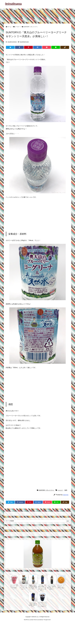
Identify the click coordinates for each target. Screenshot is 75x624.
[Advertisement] (37, 15)
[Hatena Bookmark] (37, 47)
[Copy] (64, 47)
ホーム (9, 26)
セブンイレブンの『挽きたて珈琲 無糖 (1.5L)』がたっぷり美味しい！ (51, 587)
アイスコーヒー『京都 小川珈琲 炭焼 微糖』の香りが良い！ (33, 604)
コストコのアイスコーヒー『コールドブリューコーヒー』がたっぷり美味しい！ (42, 604)
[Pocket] (46, 47)
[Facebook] (19, 47)
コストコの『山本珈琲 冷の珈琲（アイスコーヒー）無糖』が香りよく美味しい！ (42, 588)
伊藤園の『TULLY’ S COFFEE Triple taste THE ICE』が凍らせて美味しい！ (33, 587)
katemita (65, 495)
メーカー (17, 26)
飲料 (66, 490)
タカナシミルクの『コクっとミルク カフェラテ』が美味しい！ (23, 587)
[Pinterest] (28, 47)
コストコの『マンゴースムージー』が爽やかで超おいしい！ (61, 587)
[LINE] (55, 47)
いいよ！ (60, 490)
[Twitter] (10, 47)
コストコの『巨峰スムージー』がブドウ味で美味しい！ (14, 587)
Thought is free (47, 619)
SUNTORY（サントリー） (31, 26)
